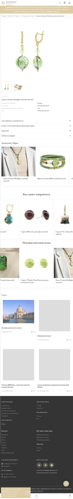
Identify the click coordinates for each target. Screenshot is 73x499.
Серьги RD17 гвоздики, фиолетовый (35, 232)
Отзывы (39, 406)
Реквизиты (4, 417)
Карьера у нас (6, 409)
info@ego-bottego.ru (9, 464)
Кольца (3, 443)
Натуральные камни (43, 441)
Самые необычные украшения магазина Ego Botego (53, 387)
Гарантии (40, 409)
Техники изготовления (8, 412)
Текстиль (4, 448)
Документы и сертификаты (10, 414)
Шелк (38, 451)
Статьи (39, 417)
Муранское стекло (28, 16)
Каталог (10, 16)
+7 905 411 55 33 (7, 475)
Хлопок (39, 449)
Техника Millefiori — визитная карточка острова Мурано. (15, 387)
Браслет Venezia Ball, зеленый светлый (52, 179)
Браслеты (4, 436)
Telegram (5, 467)
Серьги (16, 16)
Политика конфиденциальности (47, 471)
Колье (3, 441)
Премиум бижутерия (7, 454)
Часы (3, 451)
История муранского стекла (11, 337)
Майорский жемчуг (44, 337)
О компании (5, 406)
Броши (3, 438)
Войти (3, 425)
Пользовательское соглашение (47, 474)
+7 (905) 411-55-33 (52, 12)
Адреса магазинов (8, 478)
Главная (4, 16)
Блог (38, 420)
